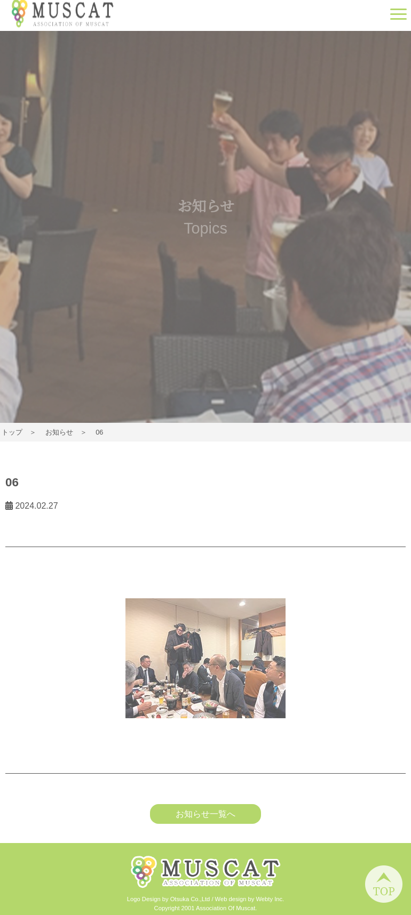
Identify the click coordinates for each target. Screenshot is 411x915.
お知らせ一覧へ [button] (205, 813)
